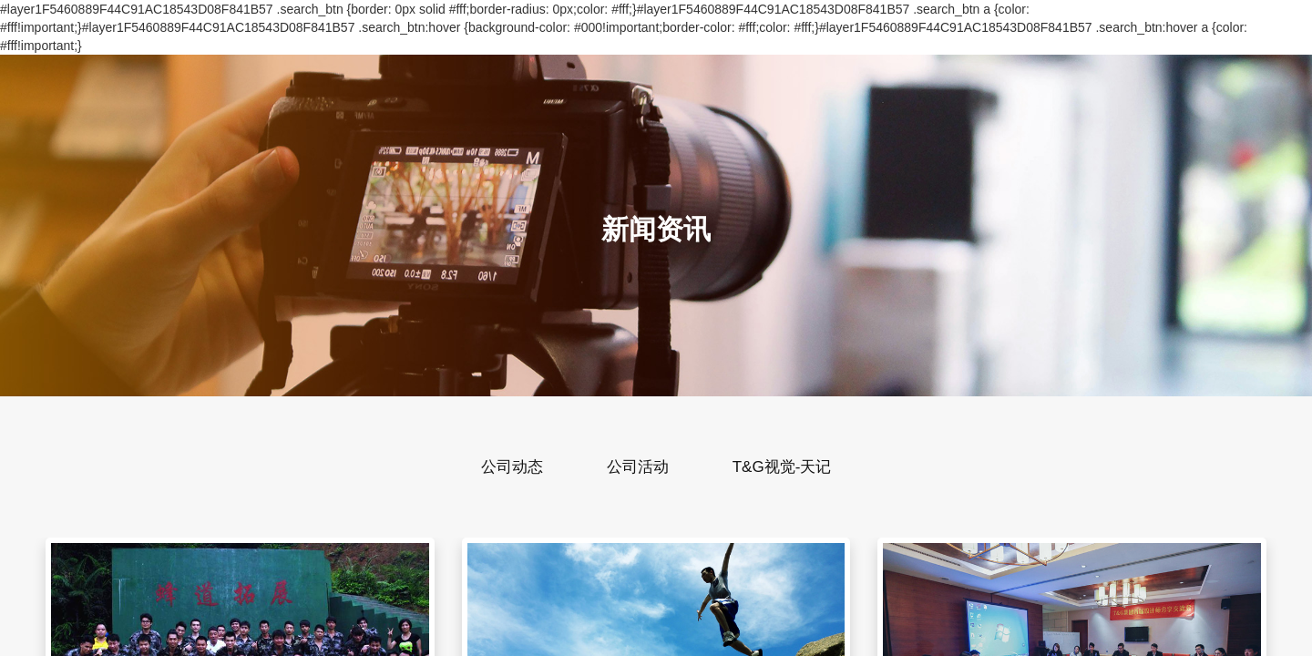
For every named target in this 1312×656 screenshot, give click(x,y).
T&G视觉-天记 (782, 467)
